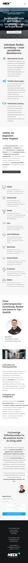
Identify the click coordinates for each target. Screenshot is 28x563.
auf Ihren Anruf (17, 341)
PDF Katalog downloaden (11, 171)
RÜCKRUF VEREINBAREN (14, 32)
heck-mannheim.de (14, 545)
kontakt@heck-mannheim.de (14, 547)
